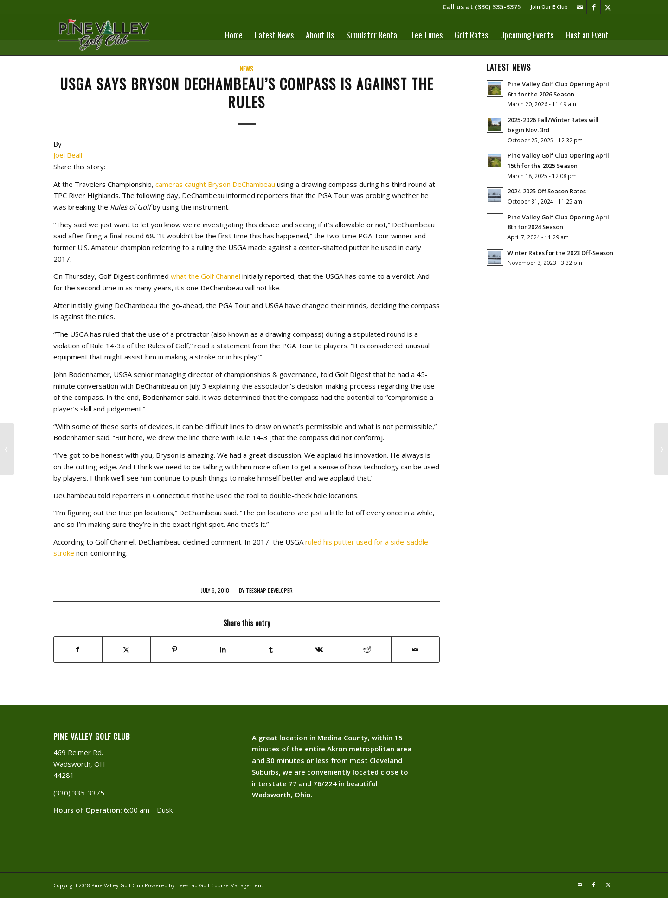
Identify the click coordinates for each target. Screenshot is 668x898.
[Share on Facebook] (78, 649)
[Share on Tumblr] (271, 649)
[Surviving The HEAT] (7, 449)
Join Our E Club (549, 6)
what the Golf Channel (205, 276)
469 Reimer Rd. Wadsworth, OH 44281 (79, 764)
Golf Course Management (231, 885)
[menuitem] (547, 7)
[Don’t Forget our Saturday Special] (661, 449)
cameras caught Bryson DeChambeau (215, 184)
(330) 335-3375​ (498, 6)
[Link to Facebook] (593, 7)
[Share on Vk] (319, 649)
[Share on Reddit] (367, 649)
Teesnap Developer (269, 590)
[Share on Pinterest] (175, 649)
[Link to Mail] (579, 7)
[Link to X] (608, 7)
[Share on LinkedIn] (223, 649)
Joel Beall (67, 155)
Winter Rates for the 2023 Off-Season (560, 253)
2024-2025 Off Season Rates (546, 191)
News (246, 68)
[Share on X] (126, 649)
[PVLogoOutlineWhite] (105, 34)
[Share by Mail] (415, 649)
